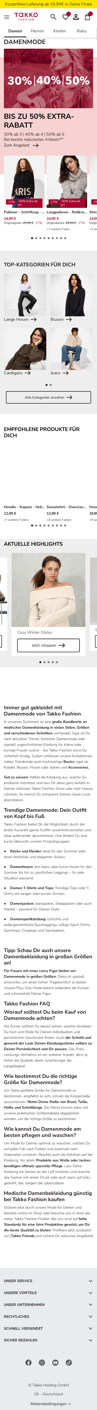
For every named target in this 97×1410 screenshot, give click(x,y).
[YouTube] (55, 1362)
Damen (15, 31)
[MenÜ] (7, 16)
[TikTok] (69, 1362)
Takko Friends (23, 1235)
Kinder (59, 31)
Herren (37, 31)
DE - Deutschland (48, 1394)
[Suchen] (53, 16)
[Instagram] (42, 1362)
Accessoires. (78, 767)
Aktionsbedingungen (48, 1403)
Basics (68, 761)
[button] (76, 16)
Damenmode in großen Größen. (30, 976)
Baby (82, 31)
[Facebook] (29, 1362)
